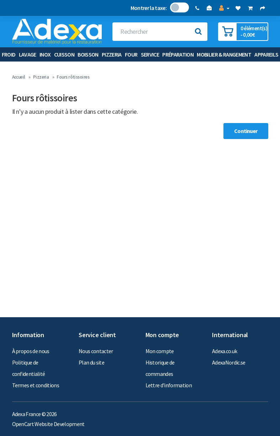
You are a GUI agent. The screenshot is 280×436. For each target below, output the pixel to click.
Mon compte (160, 351)
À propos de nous (30, 351)
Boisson (88, 54)
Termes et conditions (35, 385)
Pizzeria (112, 54)
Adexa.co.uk (224, 351)
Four (131, 54)
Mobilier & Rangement (224, 54)
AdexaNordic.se (228, 362)
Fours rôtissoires (73, 77)
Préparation (178, 54)
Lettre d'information (169, 385)
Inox (45, 54)
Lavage (27, 54)
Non (175, 7)
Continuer (245, 130)
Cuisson (64, 54)
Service (150, 54)
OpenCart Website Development (48, 423)
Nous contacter (96, 351)
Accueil (18, 77)
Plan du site (91, 362)
